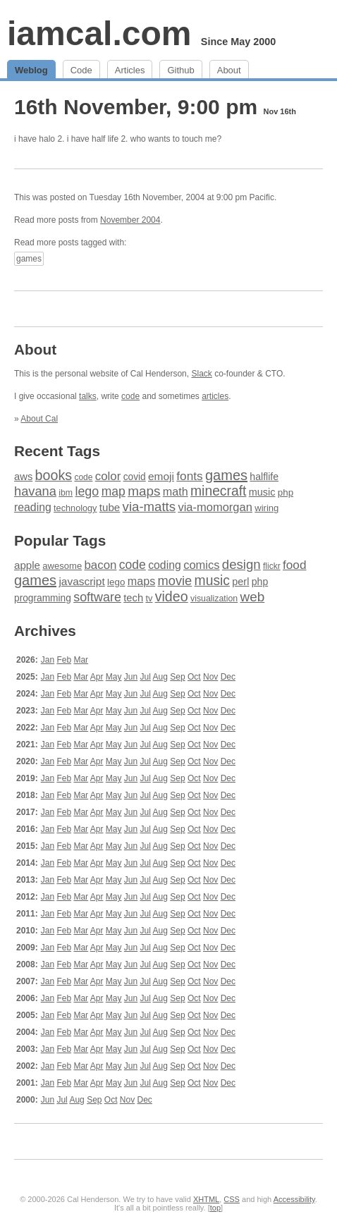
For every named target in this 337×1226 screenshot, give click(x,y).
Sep (177, 677)
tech (133, 597)
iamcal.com (99, 33)
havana (35, 491)
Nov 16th (279, 111)
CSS (231, 1199)
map (113, 491)
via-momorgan (215, 507)
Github (180, 70)
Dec (228, 677)
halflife (264, 476)
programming (42, 598)
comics (201, 565)
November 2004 (130, 220)
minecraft (218, 491)
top (215, 1207)
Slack (201, 374)
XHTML (206, 1199)
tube (109, 507)
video (171, 596)
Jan (47, 660)
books (53, 475)
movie (175, 580)
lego (87, 491)
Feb (63, 660)
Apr (97, 677)
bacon (100, 565)
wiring (266, 508)
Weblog (31, 70)
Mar (80, 660)
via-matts (149, 506)
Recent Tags (57, 451)
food (294, 565)
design (241, 564)
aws (23, 476)
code (130, 396)
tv (148, 598)
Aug (160, 677)
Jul (145, 677)
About (229, 70)
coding (164, 565)
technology (75, 508)
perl (240, 581)
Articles (130, 70)
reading (32, 507)
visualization (214, 598)
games (29, 259)
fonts (189, 476)
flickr (272, 566)
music (262, 492)
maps (144, 491)
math (175, 491)
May (114, 677)
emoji (161, 476)
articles (215, 396)
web (252, 596)
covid (134, 477)
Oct (194, 677)
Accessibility (294, 1199)
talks (88, 396)
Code (81, 70)
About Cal (39, 419)
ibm (66, 493)
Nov (210, 677)
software (97, 597)
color (108, 476)
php (285, 492)
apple (27, 565)
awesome (62, 565)
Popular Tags (60, 540)
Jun (130, 677)
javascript (81, 581)
